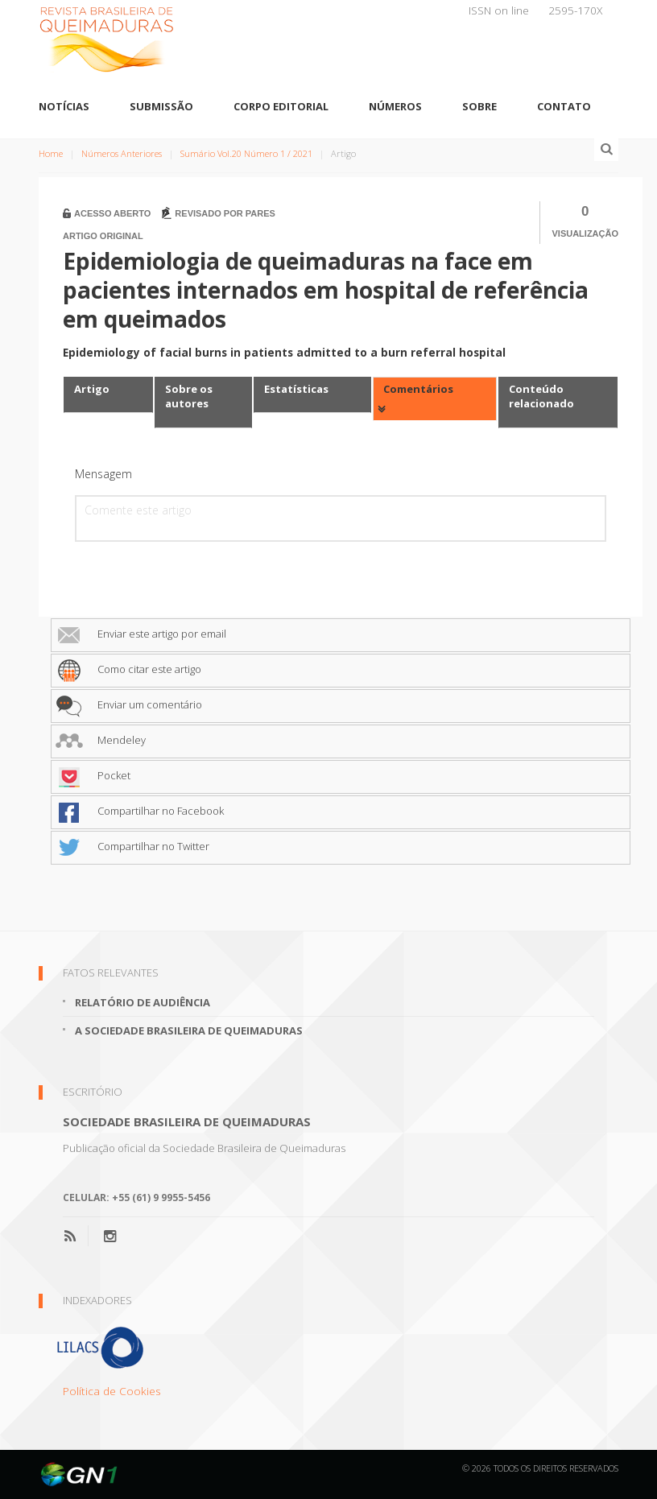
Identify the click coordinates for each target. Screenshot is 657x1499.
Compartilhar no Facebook (140, 810)
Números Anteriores (121, 153)
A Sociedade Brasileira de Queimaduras (189, 1030)
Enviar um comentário (129, 704)
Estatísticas (296, 389)
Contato (564, 106)
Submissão (161, 106)
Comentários (418, 389)
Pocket (93, 775)
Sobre (479, 106)
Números (395, 106)
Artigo (92, 389)
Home (51, 153)
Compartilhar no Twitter (132, 846)
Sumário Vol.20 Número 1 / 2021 (246, 153)
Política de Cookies (112, 1390)
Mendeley (101, 740)
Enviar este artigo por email (141, 633)
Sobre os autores (189, 396)
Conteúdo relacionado (541, 396)
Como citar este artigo (128, 669)
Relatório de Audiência (142, 1002)
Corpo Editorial (280, 106)
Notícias (64, 106)
